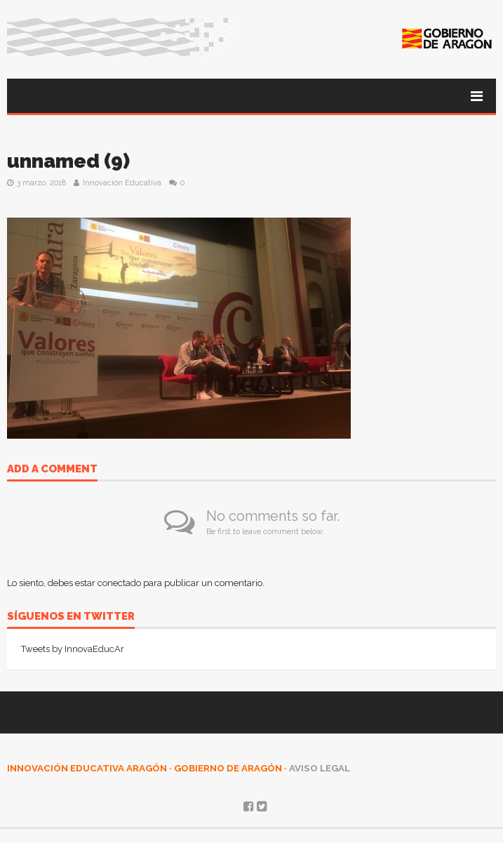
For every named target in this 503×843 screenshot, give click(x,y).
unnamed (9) (68, 161)
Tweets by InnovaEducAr (72, 649)
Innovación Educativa (122, 182)
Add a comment (52, 469)
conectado (119, 583)
